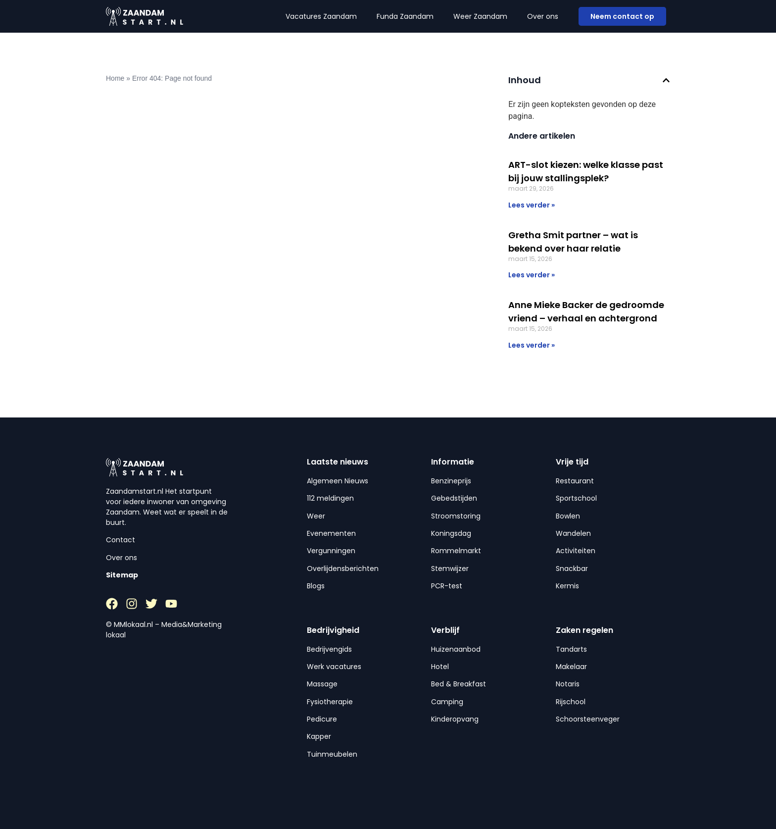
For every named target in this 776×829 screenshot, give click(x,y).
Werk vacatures (334, 667)
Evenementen (331, 533)
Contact (120, 540)
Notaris (568, 684)
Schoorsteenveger (588, 719)
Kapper (319, 736)
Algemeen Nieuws (337, 481)
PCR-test (446, 586)
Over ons (542, 16)
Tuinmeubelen (332, 754)
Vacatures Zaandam (321, 16)
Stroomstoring (456, 516)
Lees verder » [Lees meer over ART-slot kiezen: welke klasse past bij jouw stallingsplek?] (531, 205)
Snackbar (572, 568)
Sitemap (122, 575)
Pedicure (322, 719)
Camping (447, 702)
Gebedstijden (454, 498)
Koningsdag (451, 533)
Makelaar (571, 667)
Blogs (316, 586)
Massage (322, 684)
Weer (316, 516)
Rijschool (570, 702)
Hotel (440, 667)
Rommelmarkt (456, 551)
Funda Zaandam (405, 16)
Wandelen (573, 533)
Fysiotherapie (330, 702)
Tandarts (571, 649)
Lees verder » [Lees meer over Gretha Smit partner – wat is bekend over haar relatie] (531, 275)
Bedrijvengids (329, 649)
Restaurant (575, 481)
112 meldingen (330, 498)
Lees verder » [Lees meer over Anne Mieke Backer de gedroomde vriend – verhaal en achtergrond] (531, 345)
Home (115, 78)
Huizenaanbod (456, 649)
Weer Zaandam (480, 16)
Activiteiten (575, 551)
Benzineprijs (451, 481)
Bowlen (568, 516)
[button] (666, 80)
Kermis (567, 586)
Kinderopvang (455, 719)
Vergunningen (331, 551)
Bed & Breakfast (458, 684)
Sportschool (576, 498)
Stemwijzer (450, 568)
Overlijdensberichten (343, 568)
